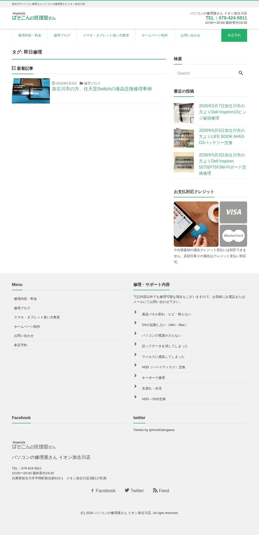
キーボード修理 (153, 378)
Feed (161, 490)
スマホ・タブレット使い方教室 (106, 35)
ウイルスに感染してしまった (163, 357)
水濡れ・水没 (152, 388)
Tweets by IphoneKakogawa (154, 430)
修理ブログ (62, 35)
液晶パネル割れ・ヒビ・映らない (166, 314)
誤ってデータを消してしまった (165, 346)
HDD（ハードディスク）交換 (163, 367)
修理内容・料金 (29, 35)
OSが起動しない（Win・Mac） (165, 325)
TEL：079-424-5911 (226, 17)
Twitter (134, 490)
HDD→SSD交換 (154, 399)
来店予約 (234, 35)
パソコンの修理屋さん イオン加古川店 (122, 513)
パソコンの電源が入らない (161, 335)
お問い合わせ (190, 35)
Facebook (103, 490)
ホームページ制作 (155, 35)
